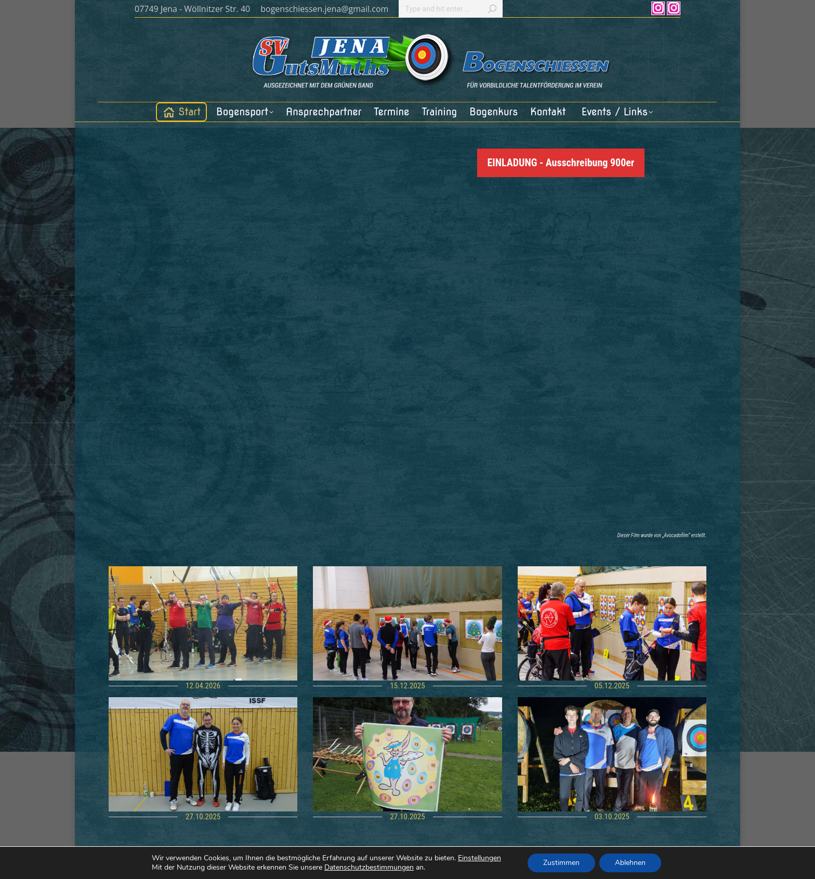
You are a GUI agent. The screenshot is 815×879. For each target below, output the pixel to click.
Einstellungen (479, 858)
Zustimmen (561, 863)
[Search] (451, 9)
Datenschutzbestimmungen (369, 867)
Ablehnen (630, 863)
